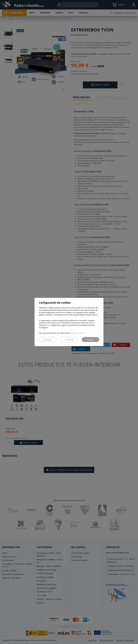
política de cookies (78, 333)
